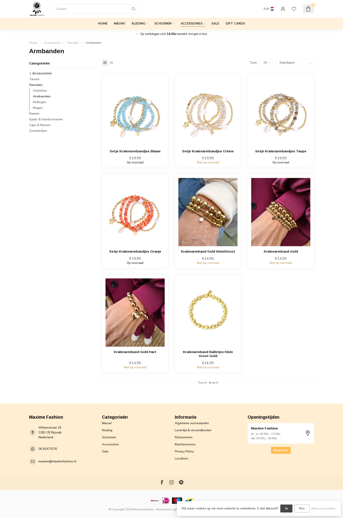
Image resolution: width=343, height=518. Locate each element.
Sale (215, 23)
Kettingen (39, 102)
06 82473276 (47, 449)
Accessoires (191, 23)
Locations (181, 458)
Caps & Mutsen (40, 125)
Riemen (34, 114)
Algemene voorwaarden (192, 423)
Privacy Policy (184, 451)
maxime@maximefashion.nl (57, 461)
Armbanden (93, 43)
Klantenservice (185, 444)
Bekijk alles (280, 450)
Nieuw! (119, 23)
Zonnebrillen (38, 131)
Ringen (38, 108)
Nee (302, 508)
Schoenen (163, 23)
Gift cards (235, 23)
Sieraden (73, 43)
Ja (286, 508)
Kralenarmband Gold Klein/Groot (208, 251)
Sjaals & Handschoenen (46, 119)
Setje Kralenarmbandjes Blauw (135, 151)
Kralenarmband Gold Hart (135, 352)
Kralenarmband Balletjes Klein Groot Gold (208, 354)
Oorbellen (40, 91)
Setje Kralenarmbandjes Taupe (280, 151)
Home (102, 23)
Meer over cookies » (323, 508)
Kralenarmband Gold (281, 251)
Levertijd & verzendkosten (193, 430)
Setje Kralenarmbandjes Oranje (135, 251)
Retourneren (183, 437)
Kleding (138, 23)
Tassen (34, 79)
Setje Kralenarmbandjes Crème (208, 151)
